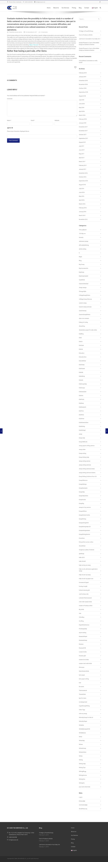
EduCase (81, 345)
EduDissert (82, 368)
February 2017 (83, 165)
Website (57, 120)
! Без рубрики (83, 229)
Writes (80, 756)
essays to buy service (85, 507)
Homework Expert (84, 582)
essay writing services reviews (87, 472)
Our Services (65, 8)
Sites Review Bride (84, 671)
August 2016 (82, 184)
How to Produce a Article (85, 35)
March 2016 (82, 204)
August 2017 (82, 142)
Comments (83, 805)
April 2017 (81, 157)
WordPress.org (83, 808)
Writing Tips (82, 767)
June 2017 (81, 150)
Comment (9, 98)
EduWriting (82, 426)
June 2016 (81, 192)
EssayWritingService (84, 534)
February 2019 (83, 73)
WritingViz (81, 783)
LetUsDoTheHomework (85, 598)
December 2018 (83, 80)
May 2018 (81, 107)
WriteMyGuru (82, 733)
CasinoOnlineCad (83, 283)
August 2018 (82, 96)
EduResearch (82, 407)
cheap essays (82, 287)
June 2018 (81, 103)
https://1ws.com (33, 45)
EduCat (81, 349)
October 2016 (82, 177)
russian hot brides (84, 659)
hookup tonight (83, 586)
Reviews (81, 644)
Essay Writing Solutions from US (88, 476)
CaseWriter (82, 280)
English (95, 8)
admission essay (83, 241)
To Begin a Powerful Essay (86, 31)
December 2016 (83, 173)
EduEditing (82, 376)
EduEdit (81, 372)
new (80, 613)
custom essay (83, 303)
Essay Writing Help (84, 457)
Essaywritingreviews (84, 530)
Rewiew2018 (82, 648)
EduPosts (81, 399)
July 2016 (81, 188)
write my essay (83, 713)
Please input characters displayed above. (18, 131)
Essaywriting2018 (83, 522)
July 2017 (81, 146)
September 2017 (83, 138)
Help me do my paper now (86, 578)
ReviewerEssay (83, 640)
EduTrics (81, 411)
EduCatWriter (82, 361)
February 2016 (83, 207)
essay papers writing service (86, 445)
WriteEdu (81, 725)
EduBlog (81, 334)
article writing (82, 249)
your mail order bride (84, 787)
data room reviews (84, 318)
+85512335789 (29, 2)
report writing (82, 632)
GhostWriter (82, 546)
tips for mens (82, 698)
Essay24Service (83, 480)
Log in (80, 797)
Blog (80, 8)
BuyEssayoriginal (83, 276)
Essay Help (82, 438)
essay (80, 434)
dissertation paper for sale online (88, 330)
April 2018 (81, 111)
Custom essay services (85, 307)
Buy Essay (81, 264)
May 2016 (81, 196)
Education (81, 353)
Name (9, 120)
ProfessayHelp (83, 628)
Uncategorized (83, 702)
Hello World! (82, 561)
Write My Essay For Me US (86, 717)
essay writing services (85, 465)
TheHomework (83, 690)
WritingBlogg (82, 771)
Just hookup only (83, 594)
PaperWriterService (84, 625)
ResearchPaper (83, 636)
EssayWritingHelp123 (85, 526)
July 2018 (81, 100)
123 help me (82, 233)
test (80, 682)
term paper (82, 675)
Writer (80, 736)
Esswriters (82, 538)
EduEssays (82, 387)
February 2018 (83, 119)
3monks (81, 237)
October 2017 (82, 134)
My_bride (81, 609)
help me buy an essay (85, 565)
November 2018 (83, 84)
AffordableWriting (84, 245)
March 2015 (82, 215)
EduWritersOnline (83, 422)
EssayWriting (82, 519)
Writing (81, 760)
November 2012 (83, 219)
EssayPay (81, 503)
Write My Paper (83, 721)
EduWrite (81, 414)
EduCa (80, 341)
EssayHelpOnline (83, 495)
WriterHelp (82, 740)
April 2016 (81, 200)
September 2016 (83, 181)
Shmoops (81, 667)
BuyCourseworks (83, 268)
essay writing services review (87, 468)
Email (33, 120)
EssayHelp (82, 492)
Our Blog (81, 621)
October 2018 (82, 88)
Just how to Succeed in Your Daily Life (89, 38)
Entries (82, 801)
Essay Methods (83, 441)
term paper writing (84, 679)
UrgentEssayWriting (84, 706)
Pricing (74, 8)
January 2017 (82, 169)
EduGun (81, 395)
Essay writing (82, 453)
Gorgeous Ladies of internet (86, 549)
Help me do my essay (85, 574)
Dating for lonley (83, 322)
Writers (81, 744)
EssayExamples (83, 488)
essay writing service (84, 461)
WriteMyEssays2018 (84, 729)
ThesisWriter (82, 694)
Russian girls (82, 655)
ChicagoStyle (82, 291)
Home (49, 8)
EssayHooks (82, 499)
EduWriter (81, 418)
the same (81, 686)
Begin (80, 256)
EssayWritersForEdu (84, 515)
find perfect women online (86, 542)
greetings (81, 553)
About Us (56, 8)
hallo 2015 (81, 557)
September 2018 (83, 92)
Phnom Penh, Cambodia (15, 2)
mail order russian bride (85, 601)
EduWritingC (82, 430)
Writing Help (82, 763)
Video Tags (82, 709)
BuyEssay (81, 272)
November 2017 (83, 130)
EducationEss (82, 357)
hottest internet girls (84, 590)
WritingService (83, 775)
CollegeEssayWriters (84, 295)
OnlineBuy (81, 617)
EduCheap (81, 364)
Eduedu (81, 380)
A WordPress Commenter (86, 60)
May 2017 (81, 154)
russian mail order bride (85, 663)
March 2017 (82, 161)
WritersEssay (82, 748)
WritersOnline (82, 752)
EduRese (81, 403)
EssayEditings (83, 484)
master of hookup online (85, 605)
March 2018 (82, 115)
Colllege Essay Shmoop (85, 299)
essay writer (82, 449)
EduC (80, 337)
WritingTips (82, 779)
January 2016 (82, 211)
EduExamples (82, 391)
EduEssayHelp (83, 384)
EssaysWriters (83, 511)
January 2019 (82, 76)
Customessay (82, 310)
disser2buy (82, 326)
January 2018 (82, 123)
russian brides (83, 652)
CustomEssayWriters (84, 314)
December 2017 (83, 127)
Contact (86, 8)
